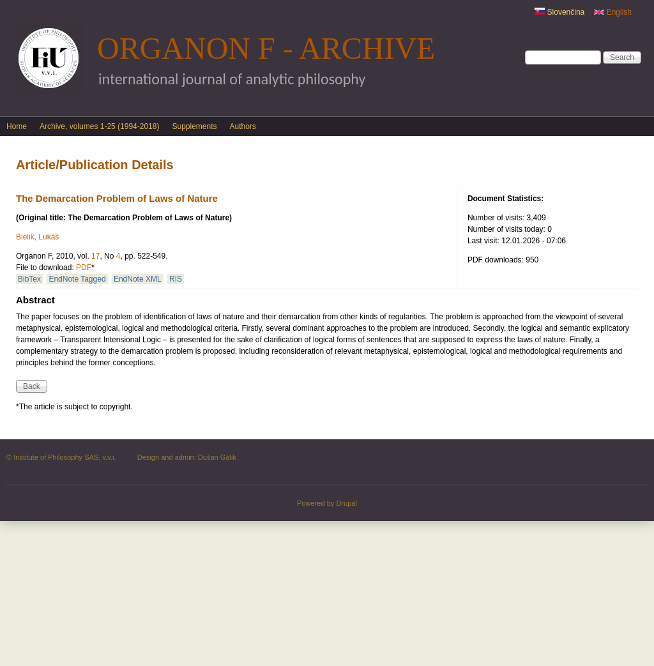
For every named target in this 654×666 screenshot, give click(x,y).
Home (16, 126)
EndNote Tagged (77, 279)
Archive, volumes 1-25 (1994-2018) (99, 126)
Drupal (346, 503)
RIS (175, 279)
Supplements (194, 126)
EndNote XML (138, 279)
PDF (83, 267)
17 (95, 256)
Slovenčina (559, 12)
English (613, 12)
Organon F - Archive (266, 48)
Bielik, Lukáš (37, 236)
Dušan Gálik (217, 457)
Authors (243, 126)
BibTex (29, 279)
